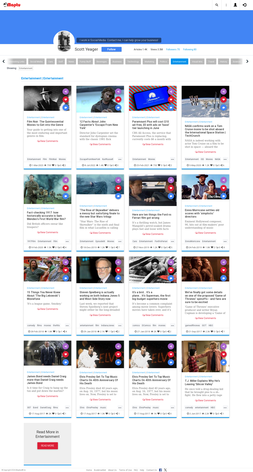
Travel (211, 61)
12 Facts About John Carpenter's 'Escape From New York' (99, 125)
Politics (163, 61)
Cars (50, 61)
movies (47, 325)
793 (153, 165)
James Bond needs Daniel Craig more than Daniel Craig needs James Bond (47, 379)
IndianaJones (107, 325)
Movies (62, 159)
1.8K (206, 247)
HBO (211, 325)
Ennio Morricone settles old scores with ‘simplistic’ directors (202, 213)
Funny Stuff (85, 61)
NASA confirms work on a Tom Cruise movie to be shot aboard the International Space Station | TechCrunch (205, 130)
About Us (112, 470)
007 (29, 407)
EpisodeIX (100, 241)
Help (142, 470)
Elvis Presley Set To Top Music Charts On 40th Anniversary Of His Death (99, 380)
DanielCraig (45, 407)
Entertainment (179, 61)
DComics (146, 325)
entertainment (86, 325)
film (97, 325)
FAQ (136, 470)
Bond (35, 407)
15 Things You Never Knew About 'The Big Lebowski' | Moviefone (43, 295)
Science (236, 61)
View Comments (47, 141)
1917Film (31, 241)
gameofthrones (192, 325)
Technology (133, 61)
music (103, 407)
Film (45, 159)
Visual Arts (197, 61)
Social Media (36, 61)
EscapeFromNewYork (90, 159)
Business (117, 61)
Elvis (82, 407)
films (39, 325)
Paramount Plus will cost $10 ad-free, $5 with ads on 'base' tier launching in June (151, 125)
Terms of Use (125, 470)
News (71, 61)
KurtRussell (107, 159)
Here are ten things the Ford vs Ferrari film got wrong (151, 216)
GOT (204, 325)
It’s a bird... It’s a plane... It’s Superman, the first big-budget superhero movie (151, 295)
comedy (31, 325)
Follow (111, 49)
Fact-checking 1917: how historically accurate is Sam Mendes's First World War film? (47, 216)
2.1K (101, 331)
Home (89, 470)
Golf (61, 61)
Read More (47, 445)
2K (153, 331)
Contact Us (151, 470)
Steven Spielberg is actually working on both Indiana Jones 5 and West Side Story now (100, 295)
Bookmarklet (100, 470)
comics (136, 325)
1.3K (101, 413)
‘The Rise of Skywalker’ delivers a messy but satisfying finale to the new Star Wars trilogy (100, 213)
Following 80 (189, 49)
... (119, 159)
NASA (217, 159)
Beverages (102, 61)
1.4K (100, 165)
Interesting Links (16, 61)
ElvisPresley (92, 407)
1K (154, 413)
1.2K (205, 165)
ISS (202, 159)
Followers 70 (173, 49)
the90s (56, 325)
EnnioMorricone (192, 241)
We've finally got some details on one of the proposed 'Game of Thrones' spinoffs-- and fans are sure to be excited (205, 297)
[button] (217, 5)
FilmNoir (53, 159)
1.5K (47, 247)
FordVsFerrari (161, 241)
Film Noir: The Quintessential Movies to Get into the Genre (45, 123)
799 (47, 165)
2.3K (206, 331)
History (223, 61)
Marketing (149, 61)
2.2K (205, 413)
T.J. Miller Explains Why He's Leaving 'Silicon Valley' (202, 382)
